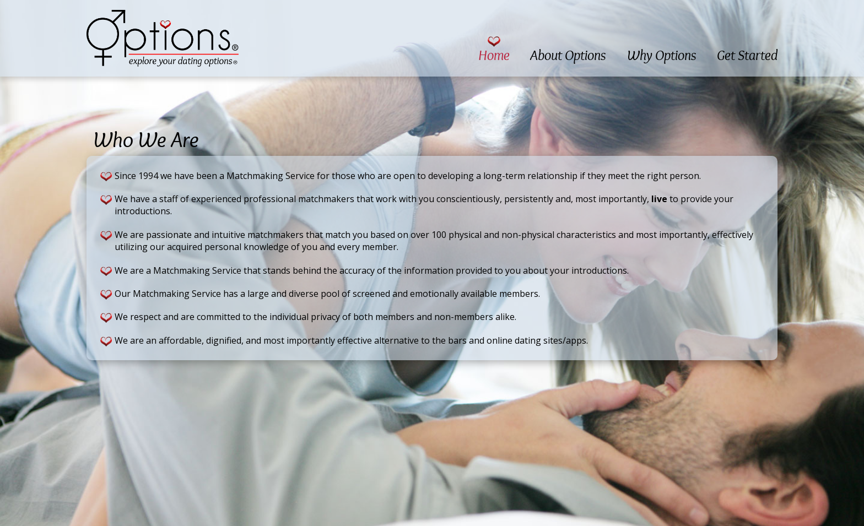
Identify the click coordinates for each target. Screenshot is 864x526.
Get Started (747, 55)
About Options (568, 55)
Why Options (661, 55)
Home (494, 55)
